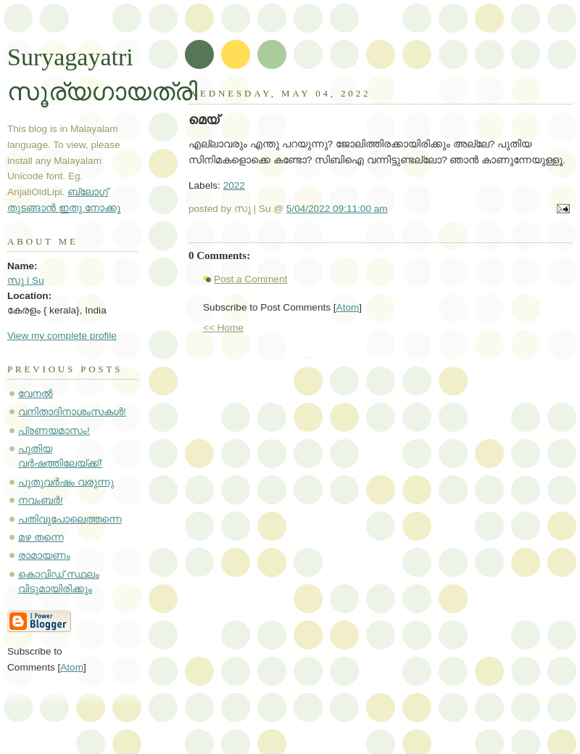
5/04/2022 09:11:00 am (337, 208)
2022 (234, 185)
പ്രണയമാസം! (54, 430)
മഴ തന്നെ (41, 537)
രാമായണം (44, 555)
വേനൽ (35, 393)
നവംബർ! (40, 500)
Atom (348, 307)
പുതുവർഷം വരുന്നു (66, 482)
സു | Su (25, 280)
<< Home (223, 327)
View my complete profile (62, 335)
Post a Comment (250, 279)
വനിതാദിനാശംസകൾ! (72, 411)
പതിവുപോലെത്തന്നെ (70, 519)
